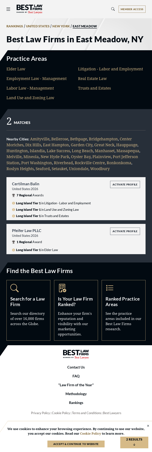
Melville (14, 156)
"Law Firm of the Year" (76, 385)
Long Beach (82, 150)
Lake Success (58, 150)
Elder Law (15, 68)
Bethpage (78, 138)
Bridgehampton (103, 138)
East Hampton (56, 144)
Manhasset (105, 150)
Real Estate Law (92, 78)
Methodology (76, 394)
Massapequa (127, 150)
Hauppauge (126, 144)
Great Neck (104, 144)
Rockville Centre (90, 162)
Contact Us (76, 367)
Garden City (81, 144)
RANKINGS (14, 26)
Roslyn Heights (20, 168)
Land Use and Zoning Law (30, 97)
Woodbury (100, 168)
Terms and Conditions (86, 413)
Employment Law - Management (36, 78)
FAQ (76, 376)
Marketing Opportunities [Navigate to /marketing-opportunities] (76, 310)
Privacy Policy (40, 413)
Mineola (31, 156)
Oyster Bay (81, 156)
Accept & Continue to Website (76, 444)
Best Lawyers (112, 413)
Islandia (37, 150)
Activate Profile (125, 184)
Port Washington (36, 162)
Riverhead (63, 162)
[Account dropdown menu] (132, 9)
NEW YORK (61, 26)
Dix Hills (33, 144)
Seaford (43, 168)
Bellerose (59, 138)
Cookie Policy (61, 413)
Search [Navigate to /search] (28, 310)
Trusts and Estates (94, 88)
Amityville (39, 138)
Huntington (17, 150)
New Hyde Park (55, 156)
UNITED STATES (38, 26)
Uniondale (78, 168)
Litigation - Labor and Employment (110, 68)
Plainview (101, 156)
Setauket (59, 168)
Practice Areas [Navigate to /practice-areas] (123, 310)
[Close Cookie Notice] (145, 426)
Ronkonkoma (119, 162)
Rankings (76, 403)
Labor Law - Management (30, 88)
